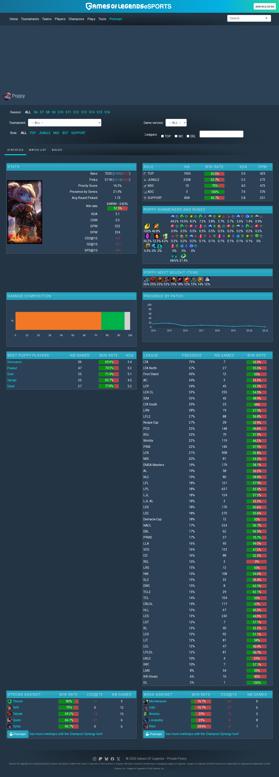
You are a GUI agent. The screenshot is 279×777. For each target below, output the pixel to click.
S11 (68, 112)
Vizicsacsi (14, 362)
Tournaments (30, 19)
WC (180, 136)
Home (14, 19)
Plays (91, 19)
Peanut (12, 368)
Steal (10, 386)
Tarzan (11, 380)
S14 (92, 112)
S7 (42, 112)
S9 (54, 112)
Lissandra (153, 720)
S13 (84, 112)
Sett (13, 707)
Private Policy (176, 758)
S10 (60, 112)
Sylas (14, 726)
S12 (76, 112)
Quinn (14, 720)
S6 (36, 112)
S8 (48, 112)
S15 (99, 112)
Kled (149, 726)
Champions (76, 19)
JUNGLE (44, 133)
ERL (193, 136)
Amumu (151, 714)
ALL (28, 112)
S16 (107, 112)
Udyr (149, 707)
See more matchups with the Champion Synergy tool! (55, 734)
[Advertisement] (122, 56)
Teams (47, 19)
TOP (33, 133)
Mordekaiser (155, 701)
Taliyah (14, 714)
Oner (10, 374)
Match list (37, 149)
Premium (115, 19)
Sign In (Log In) (264, 6)
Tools (102, 19)
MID (56, 133)
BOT (65, 133)
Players (60, 19)
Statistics (15, 149)
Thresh (14, 701)
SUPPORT (78, 133)
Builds (57, 149)
